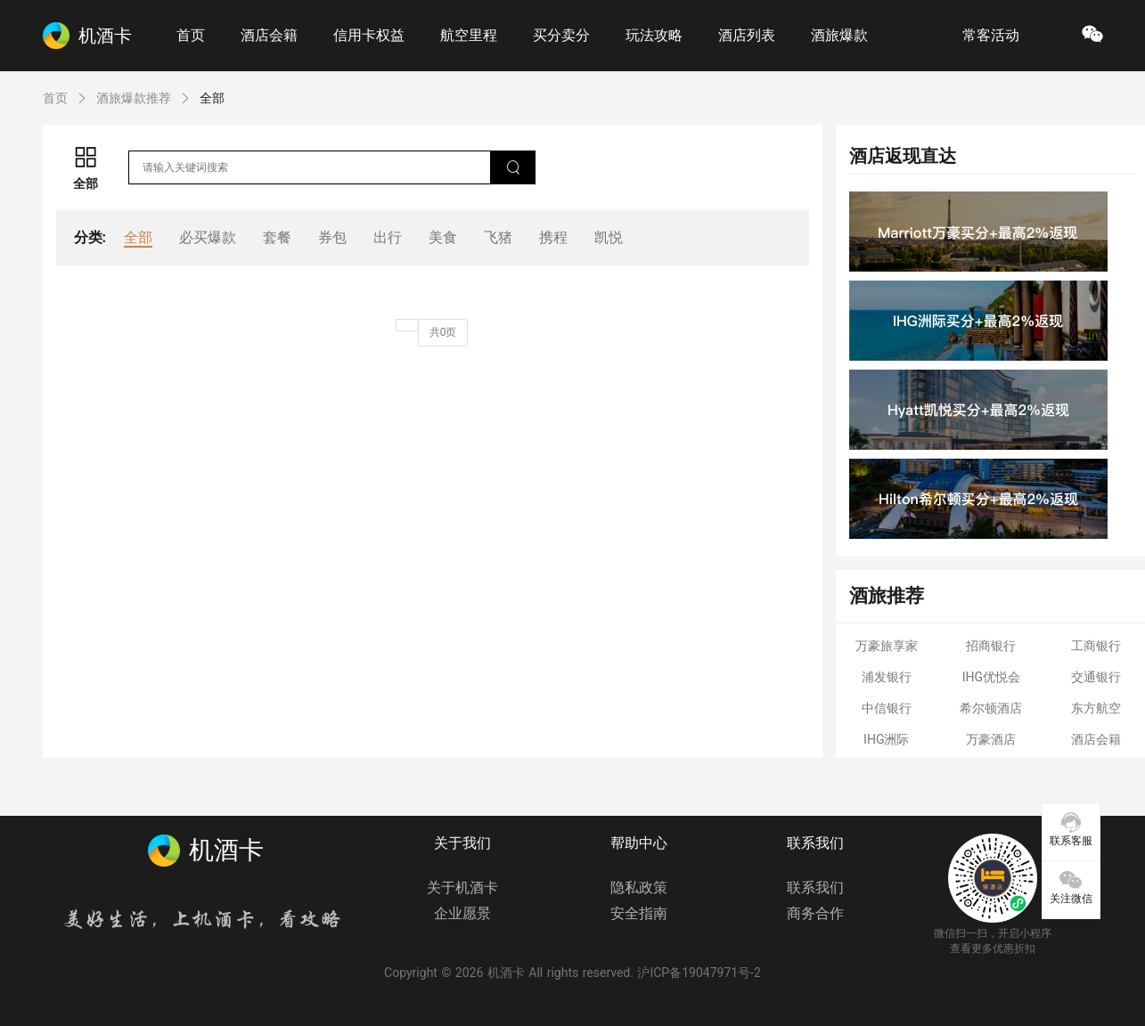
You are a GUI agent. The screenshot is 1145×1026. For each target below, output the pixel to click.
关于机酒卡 (462, 887)
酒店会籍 (269, 35)
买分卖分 (561, 35)
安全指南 (638, 913)
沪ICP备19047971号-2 (698, 972)
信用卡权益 (369, 35)
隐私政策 (638, 887)
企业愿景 (462, 913)
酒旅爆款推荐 (133, 98)
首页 (190, 35)
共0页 (443, 332)
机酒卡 (506, 972)
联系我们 (815, 887)
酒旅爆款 (839, 35)
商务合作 (815, 913)
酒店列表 (746, 35)
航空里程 (468, 35)
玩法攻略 (654, 35)
